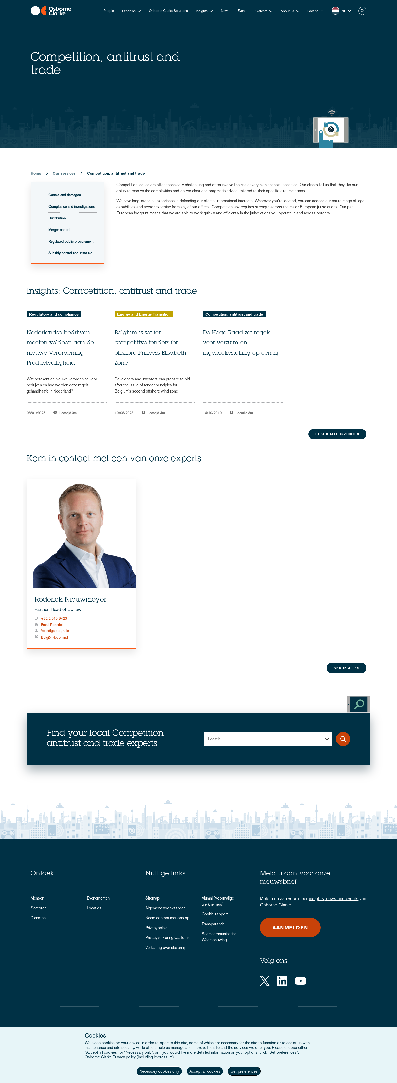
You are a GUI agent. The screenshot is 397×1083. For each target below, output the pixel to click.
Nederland (60, 637)
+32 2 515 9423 (54, 618)
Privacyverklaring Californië (167, 937)
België (46, 637)
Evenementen (98, 898)
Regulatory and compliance (54, 314)
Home (36, 173)
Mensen (37, 898)
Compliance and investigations (71, 206)
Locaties (94, 908)
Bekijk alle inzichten (337, 434)
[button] (315, 10)
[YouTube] (300, 981)
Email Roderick (52, 625)
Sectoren (38, 908)
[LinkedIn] (282, 981)
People (108, 11)
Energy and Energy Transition (144, 314)
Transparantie (213, 923)
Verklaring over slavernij (165, 947)
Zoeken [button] (362, 11)
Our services (64, 173)
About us (287, 11)
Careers (261, 11)
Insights (202, 11)
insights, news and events (333, 898)
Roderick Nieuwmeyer (70, 600)
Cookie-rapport (215, 914)
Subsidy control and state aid (70, 253)
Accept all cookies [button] (204, 1071)
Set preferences (244, 1071)
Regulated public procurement (70, 241)
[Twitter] (265, 981)
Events (242, 11)
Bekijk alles (346, 668)
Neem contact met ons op (167, 917)
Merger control (59, 230)
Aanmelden (290, 928)
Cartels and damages (64, 195)
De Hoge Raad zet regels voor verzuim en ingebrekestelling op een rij (240, 343)
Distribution (57, 218)
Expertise (129, 11)
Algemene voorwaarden (165, 908)
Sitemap (152, 898)
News (225, 11)
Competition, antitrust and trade (234, 314)
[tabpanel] (67, 363)
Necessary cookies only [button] (159, 1071)
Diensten (38, 917)
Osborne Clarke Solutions (168, 11)
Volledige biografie (55, 630)
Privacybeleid (156, 927)
